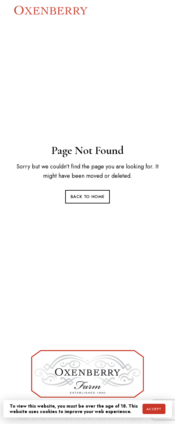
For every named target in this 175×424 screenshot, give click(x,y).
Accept (154, 408)
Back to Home (88, 197)
